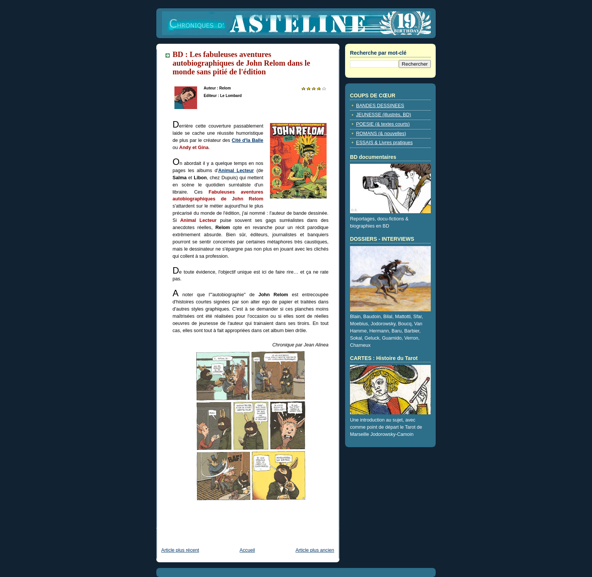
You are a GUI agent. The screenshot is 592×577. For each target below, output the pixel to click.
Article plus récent (180, 550)
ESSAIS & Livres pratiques (384, 142)
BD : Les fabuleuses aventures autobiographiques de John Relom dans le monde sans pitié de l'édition (241, 63)
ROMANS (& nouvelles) (381, 133)
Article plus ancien (315, 550)
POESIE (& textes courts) (383, 124)
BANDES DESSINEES (380, 105)
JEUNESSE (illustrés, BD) (383, 114)
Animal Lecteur (236, 170)
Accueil (247, 550)
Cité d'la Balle (248, 140)
